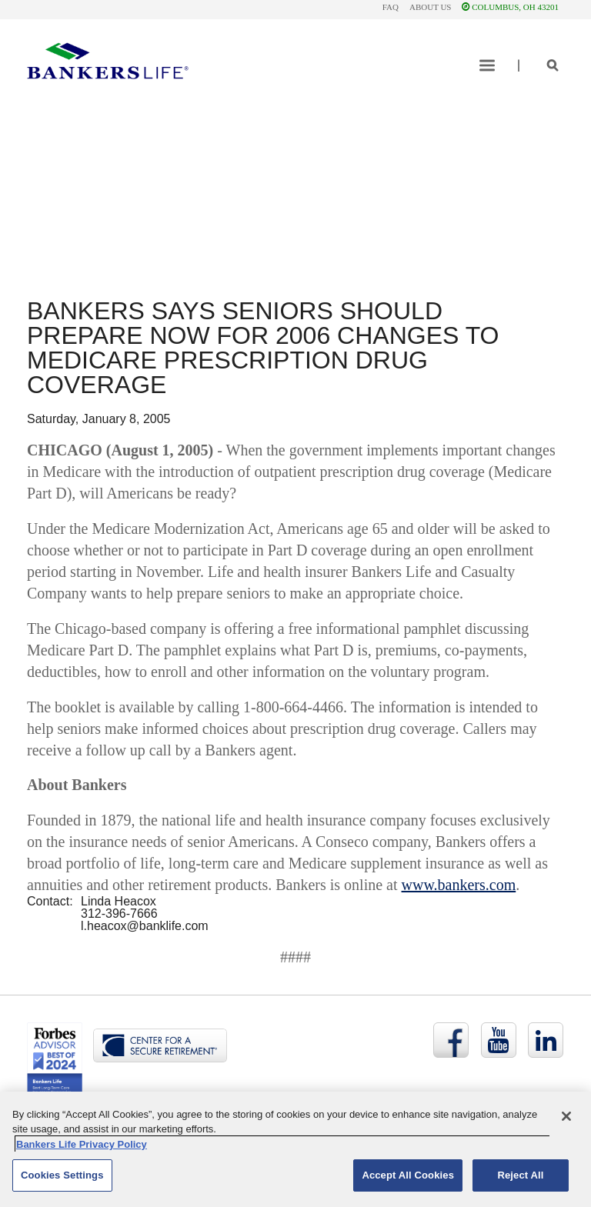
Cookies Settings (62, 1175)
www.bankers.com (459, 884)
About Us (430, 7)
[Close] (566, 1116)
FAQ (390, 7)
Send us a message (108, 201)
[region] (295, 1149)
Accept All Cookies (408, 1175)
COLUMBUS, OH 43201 (510, 7)
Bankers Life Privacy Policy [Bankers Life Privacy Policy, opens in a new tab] (81, 1144)
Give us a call (264, 201)
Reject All (520, 1175)
